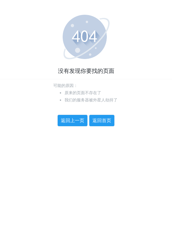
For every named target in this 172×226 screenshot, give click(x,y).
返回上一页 (72, 120)
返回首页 (101, 120)
